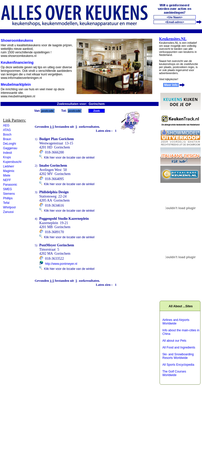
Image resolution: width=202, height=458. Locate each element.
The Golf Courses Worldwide (174, 373)
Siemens (9, 193)
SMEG (7, 189)
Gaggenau (10, 148)
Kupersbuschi (12, 162)
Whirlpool (9, 207)
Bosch (7, 134)
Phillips (8, 198)
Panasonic (10, 184)
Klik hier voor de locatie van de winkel (66, 157)
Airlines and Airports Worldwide (175, 321)
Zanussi (8, 212)
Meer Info (171, 85)
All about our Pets (174, 340)
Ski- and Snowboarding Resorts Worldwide (178, 356)
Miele (6, 175)
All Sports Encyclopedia (178, 364)
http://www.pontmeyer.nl (61, 264)
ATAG (7, 130)
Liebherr (8, 166)
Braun (7, 139)
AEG (6, 125)
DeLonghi (9, 143)
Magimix (8, 171)
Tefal (6, 203)
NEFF (7, 180)
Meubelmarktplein (16, 84)
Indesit (7, 153)
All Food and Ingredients (178, 347)
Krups (7, 157)
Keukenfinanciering (17, 62)
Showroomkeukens (17, 40)
